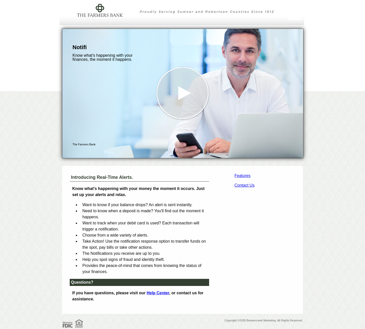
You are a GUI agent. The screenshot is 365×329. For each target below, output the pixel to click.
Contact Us (244, 185)
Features (242, 175)
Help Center (158, 293)
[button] (182, 93)
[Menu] (295, 10)
